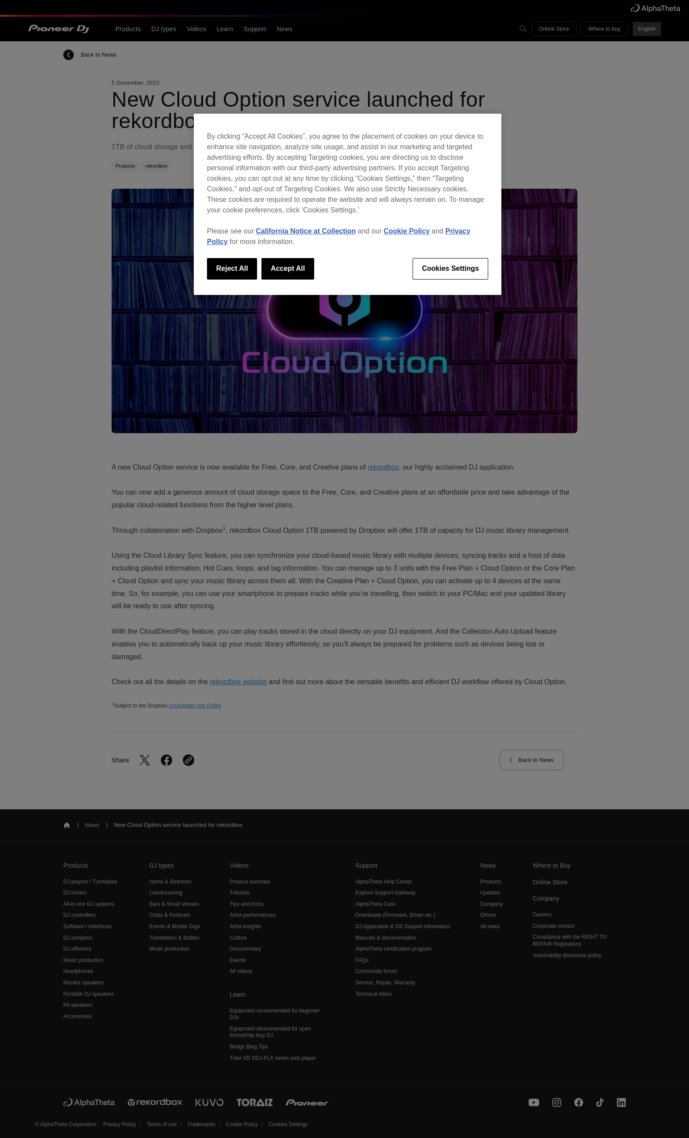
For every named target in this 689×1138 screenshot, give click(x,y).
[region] (347, 204)
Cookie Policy (407, 231)
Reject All (232, 268)
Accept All (288, 268)
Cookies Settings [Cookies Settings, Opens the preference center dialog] (450, 268)
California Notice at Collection (306, 231)
